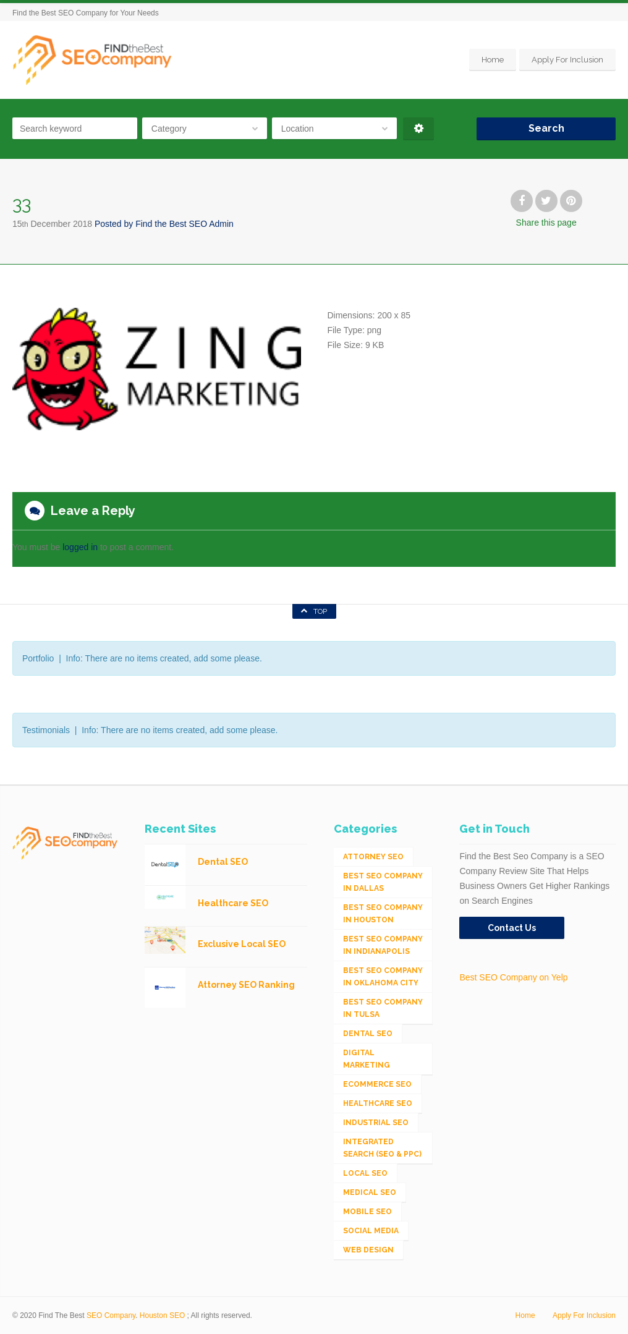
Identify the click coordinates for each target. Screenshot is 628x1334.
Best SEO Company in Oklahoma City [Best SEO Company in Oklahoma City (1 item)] (383, 976)
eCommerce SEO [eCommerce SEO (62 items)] (377, 1084)
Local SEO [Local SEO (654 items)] (365, 1173)
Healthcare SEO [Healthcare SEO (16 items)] (377, 1103)
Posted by (164, 224)
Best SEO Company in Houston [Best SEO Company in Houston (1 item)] (383, 913)
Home (493, 59)
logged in (80, 547)
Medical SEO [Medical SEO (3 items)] (369, 1192)
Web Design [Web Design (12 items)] (368, 1250)
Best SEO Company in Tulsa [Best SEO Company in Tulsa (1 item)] (383, 1008)
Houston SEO (162, 1315)
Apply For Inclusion (567, 59)
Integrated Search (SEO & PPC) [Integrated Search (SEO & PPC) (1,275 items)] (382, 1147)
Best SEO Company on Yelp (513, 977)
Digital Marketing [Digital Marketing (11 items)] (366, 1058)
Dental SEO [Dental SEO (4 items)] (367, 1033)
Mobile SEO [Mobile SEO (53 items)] (367, 1211)
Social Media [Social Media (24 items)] (371, 1230)
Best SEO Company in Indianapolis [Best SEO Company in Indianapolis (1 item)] (383, 945)
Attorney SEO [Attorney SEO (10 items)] (373, 856)
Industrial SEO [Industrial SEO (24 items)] (376, 1122)
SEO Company (111, 1315)
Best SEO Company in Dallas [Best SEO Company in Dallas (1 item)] (383, 882)
